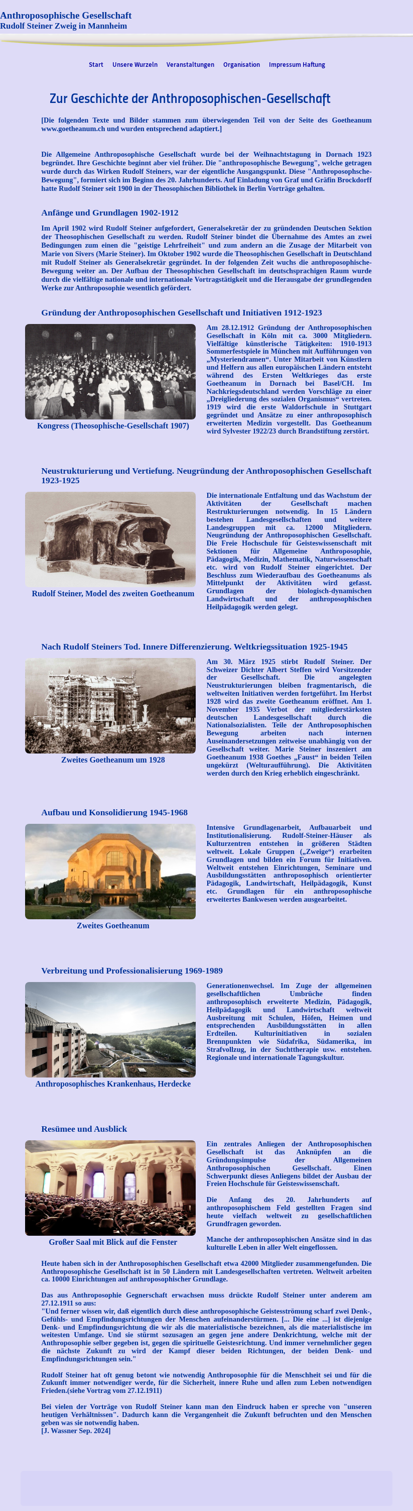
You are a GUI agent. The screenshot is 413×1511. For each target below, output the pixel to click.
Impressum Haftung (297, 64)
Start (96, 64)
